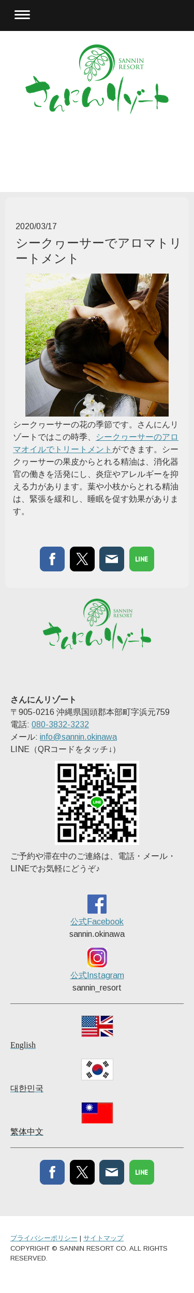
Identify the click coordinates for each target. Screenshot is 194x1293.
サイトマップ (103, 1238)
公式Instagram (97, 975)
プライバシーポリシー (44, 1238)
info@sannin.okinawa (78, 736)
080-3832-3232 (60, 724)
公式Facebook (97, 921)
